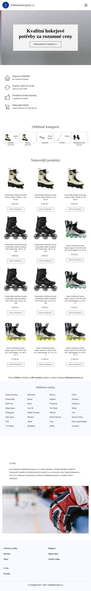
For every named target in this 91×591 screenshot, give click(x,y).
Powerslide (10, 399)
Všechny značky (10, 548)
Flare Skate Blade (79, 422)
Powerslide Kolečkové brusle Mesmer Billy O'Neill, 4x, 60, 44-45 (16, 197)
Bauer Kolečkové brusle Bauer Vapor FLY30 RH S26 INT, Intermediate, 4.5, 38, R (75, 248)
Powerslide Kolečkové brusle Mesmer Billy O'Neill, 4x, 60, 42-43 (45, 197)
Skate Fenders (33, 413)
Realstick (31, 426)
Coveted (75, 426)
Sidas (52, 426)
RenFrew (9, 404)
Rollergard (9, 413)
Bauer (30, 399)
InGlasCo (76, 404)
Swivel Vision (77, 417)
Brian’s (52, 395)
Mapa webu (53, 554)
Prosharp (53, 404)
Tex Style (53, 408)
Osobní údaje (54, 559)
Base (29, 404)
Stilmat (52, 413)
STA (7, 422)
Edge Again (10, 408)
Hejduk (53, 399)
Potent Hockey (11, 395)
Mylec (74, 408)
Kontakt (7, 574)
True (51, 422)
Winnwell (31, 395)
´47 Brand (9, 426)
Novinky (7, 554)
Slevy (6, 559)
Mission (30, 417)
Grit (73, 413)
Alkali (29, 422)
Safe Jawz (9, 417)
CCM (74, 395)
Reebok (75, 399)
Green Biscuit (55, 417)
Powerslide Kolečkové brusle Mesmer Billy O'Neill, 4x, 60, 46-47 (75, 197)
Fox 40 (30, 408)
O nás (6, 568)
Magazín (52, 548)
